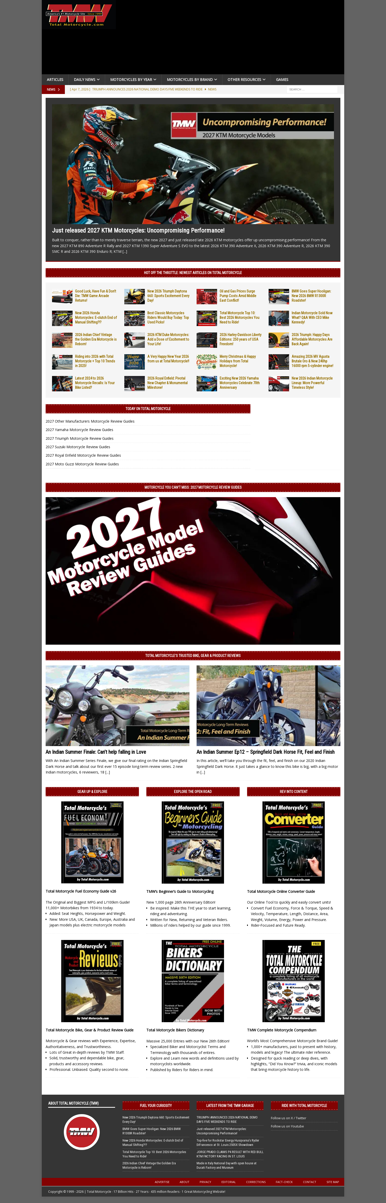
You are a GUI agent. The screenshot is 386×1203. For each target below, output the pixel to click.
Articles (55, 79)
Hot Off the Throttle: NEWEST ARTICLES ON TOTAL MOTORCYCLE (193, 273)
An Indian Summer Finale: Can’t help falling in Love (96, 752)
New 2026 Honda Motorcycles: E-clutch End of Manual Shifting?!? (96, 317)
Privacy (205, 1182)
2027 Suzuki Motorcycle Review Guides (78, 446)
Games (282, 79)
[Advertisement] (232, 38)
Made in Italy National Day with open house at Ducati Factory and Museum (227, 1165)
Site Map (333, 1182)
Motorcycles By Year (131, 79)
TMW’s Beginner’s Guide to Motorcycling (180, 891)
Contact (309, 1182)
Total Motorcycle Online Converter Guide (281, 891)
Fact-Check (284, 1182)
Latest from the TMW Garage (230, 1106)
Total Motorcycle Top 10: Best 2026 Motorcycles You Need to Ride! (239, 317)
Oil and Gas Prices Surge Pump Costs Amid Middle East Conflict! (238, 295)
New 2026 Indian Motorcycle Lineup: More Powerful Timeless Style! (312, 383)
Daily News (84, 79)
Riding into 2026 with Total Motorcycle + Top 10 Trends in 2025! (95, 361)
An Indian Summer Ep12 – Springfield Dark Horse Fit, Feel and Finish (265, 752)
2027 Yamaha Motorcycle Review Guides (79, 429)
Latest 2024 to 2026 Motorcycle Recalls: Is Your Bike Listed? (95, 383)
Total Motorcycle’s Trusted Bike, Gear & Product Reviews (193, 656)
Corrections (256, 1182)
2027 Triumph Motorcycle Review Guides (80, 438)
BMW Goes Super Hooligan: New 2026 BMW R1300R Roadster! (311, 295)
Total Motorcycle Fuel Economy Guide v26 (81, 891)
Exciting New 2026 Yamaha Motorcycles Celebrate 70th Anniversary (240, 383)
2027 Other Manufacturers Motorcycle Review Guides (90, 421)
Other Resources (244, 79)
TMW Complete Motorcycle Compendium (281, 1030)
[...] (125, 251)
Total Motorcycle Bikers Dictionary (175, 1030)
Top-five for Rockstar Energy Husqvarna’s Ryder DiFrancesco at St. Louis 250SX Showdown (228, 1142)
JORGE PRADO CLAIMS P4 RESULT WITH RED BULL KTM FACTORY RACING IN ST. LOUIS (230, 1154)
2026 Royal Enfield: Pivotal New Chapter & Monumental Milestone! (167, 383)
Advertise (162, 1182)
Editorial (228, 1182)
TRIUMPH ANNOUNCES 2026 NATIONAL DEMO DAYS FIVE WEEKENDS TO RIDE (227, 1119)
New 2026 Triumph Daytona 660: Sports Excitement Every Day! (168, 295)
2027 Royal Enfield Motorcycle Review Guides (83, 455)
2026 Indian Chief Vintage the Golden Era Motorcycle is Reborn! (96, 339)
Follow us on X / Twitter (288, 1118)
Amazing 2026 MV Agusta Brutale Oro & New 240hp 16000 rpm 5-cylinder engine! (312, 361)
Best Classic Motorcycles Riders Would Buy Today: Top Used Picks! (168, 317)
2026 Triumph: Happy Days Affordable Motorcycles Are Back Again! (312, 339)
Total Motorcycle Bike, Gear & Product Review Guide (90, 1030)
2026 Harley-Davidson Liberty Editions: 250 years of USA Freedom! (240, 339)
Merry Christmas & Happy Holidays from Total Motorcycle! (238, 361)
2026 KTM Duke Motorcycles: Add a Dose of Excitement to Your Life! (168, 339)
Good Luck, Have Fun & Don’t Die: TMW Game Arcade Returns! (95, 295)
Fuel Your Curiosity (156, 1106)
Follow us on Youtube (287, 1126)
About (184, 1182)
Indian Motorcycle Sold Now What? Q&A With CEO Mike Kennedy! (312, 317)
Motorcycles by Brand (190, 79)
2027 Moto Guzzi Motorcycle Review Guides (82, 464)
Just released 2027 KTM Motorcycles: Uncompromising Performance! (138, 230)
